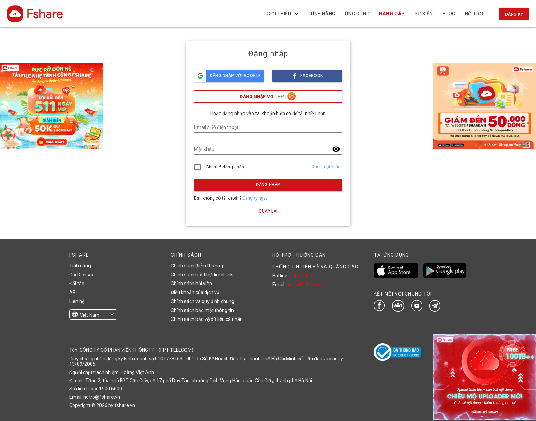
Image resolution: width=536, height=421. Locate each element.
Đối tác (76, 283)
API (73, 292)
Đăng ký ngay (255, 198)
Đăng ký (514, 14)
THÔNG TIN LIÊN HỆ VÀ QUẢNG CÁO (315, 266)
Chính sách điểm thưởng (197, 265)
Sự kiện (423, 13)
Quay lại (268, 211)
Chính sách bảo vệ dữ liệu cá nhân (207, 319)
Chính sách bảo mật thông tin (202, 310)
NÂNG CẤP (392, 13)
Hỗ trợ (474, 13)
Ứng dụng (357, 13)
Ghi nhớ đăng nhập (225, 167)
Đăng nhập (268, 184)
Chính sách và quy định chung (202, 301)
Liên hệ (76, 301)
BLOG (448, 13)
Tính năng (322, 13)
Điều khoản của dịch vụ (195, 292)
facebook (307, 74)
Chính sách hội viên (191, 283)
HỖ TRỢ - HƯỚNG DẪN (299, 255)
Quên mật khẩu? (326, 166)
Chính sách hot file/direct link (202, 274)
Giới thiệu (283, 14)
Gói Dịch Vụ (81, 274)
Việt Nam (89, 315)
